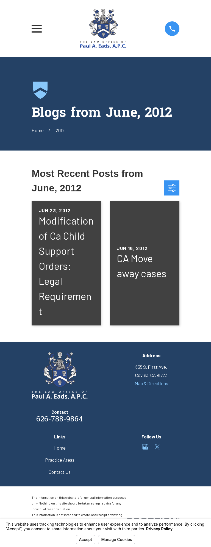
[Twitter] (157, 447)
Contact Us (60, 472)
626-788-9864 (59, 419)
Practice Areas (59, 460)
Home (60, 447)
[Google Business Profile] (145, 447)
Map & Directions (151, 383)
